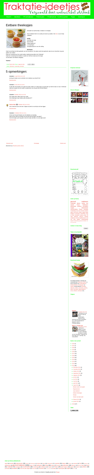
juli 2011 (75, 377)
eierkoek (78, 218)
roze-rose (78, 210)
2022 (73, 343)
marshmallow (74, 209)
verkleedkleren (83, 283)
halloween (85, 205)
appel (72, 212)
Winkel (17, 17)
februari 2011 (76, 399)
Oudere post (63, 143)
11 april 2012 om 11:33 (19, 76)
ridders (76, 287)
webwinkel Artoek (82, 282)
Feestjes (40, 17)
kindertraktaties (74, 285)
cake (72, 216)
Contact (81, 17)
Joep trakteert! (76, 391)
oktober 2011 (76, 371)
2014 (73, 359)
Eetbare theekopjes (77, 392)
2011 (73, 365)
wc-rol (74, 468)
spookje (86, 216)
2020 (73, 347)
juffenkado (12, 66)
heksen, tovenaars (78, 290)
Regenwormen (76, 389)
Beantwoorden (12, 80)
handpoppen (81, 285)
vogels (72, 208)
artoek (72, 205)
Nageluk (74, 310)
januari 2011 (76, 401)
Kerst (78, 205)
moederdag (17, 66)
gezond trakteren (79, 201)
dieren (78, 203)
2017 (73, 353)
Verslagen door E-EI (82, 311)
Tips (73, 17)
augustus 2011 (76, 375)
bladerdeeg (76, 220)
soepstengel (74, 222)
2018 (73, 351)
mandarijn (77, 215)
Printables (28, 17)
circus (72, 290)
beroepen (76, 289)
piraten (86, 210)
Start (8, 17)
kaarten (72, 286)
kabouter (76, 216)
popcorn (81, 216)
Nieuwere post (9, 143)
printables (85, 206)
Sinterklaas (82, 213)
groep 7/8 (86, 215)
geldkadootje (83, 218)
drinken (84, 220)
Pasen (80, 209)
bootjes (81, 215)
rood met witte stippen (25, 468)
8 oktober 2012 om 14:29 (23, 104)
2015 (73, 357)
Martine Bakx (12, 104)
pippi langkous (82, 289)
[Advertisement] (79, 43)
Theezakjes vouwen (82, 326)
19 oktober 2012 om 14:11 (20, 113)
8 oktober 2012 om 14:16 (20, 94)
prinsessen (81, 287)
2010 (73, 404)
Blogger (58, 472)
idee (56, 33)
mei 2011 (75, 381)
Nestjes (74, 394)
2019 (73, 349)
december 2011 (77, 367)
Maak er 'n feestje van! (77, 325)
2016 (73, 355)
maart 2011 (76, 385)
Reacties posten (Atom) (18, 145)
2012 (73, 363)
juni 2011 (75, 379)
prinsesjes (22, 66)
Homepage (36, 143)
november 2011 (77, 369)
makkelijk (73, 203)
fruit (87, 203)
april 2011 (75, 383)
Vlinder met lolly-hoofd (78, 397)
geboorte (81, 220)
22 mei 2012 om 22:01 (19, 84)
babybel (72, 220)
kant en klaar (81, 465)
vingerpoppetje (84, 219)
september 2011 (77, 373)
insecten (83, 210)
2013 (73, 361)
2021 (73, 345)
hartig (83, 203)
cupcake (86, 209)
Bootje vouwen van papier (79, 387)
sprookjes (83, 286)
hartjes (80, 212)
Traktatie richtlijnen (57, 17)
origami (84, 212)
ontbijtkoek (73, 218)
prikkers (79, 206)
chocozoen (75, 212)
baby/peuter (85, 208)
